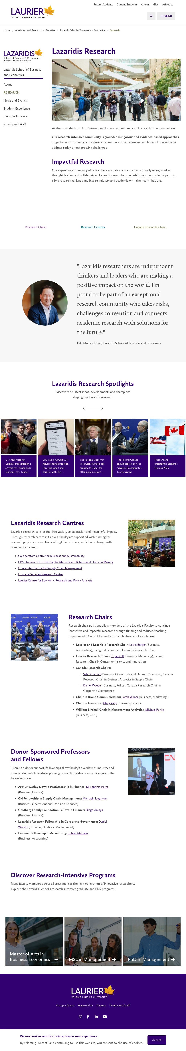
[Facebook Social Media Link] (89, 1022)
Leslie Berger (138, 645)
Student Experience (17, 108)
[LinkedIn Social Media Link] (97, 1022)
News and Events (15, 100)
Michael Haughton (95, 798)
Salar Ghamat (92, 674)
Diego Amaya (95, 810)
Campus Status (65, 1011)
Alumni (145, 4)
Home (7, 30)
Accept (156, 1040)
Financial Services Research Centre (41, 574)
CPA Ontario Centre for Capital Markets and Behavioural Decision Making (67, 562)
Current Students (127, 4)
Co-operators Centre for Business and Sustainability (52, 556)
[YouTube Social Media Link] (105, 1022)
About (8, 84)
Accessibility (85, 1011)
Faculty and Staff (15, 124)
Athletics (167, 4)
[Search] (149, 15)
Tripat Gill (117, 656)
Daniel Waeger (93, 685)
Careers (101, 1011)
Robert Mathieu (78, 833)
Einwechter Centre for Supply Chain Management (51, 568)
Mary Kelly (110, 703)
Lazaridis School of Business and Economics (82, 30)
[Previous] (84, 408)
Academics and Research (28, 30)
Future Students (103, 4)
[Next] (102, 408)
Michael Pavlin (155, 710)
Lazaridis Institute (16, 116)
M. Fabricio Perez (97, 787)
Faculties (50, 30)
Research (12, 92)
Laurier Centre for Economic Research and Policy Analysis (56, 580)
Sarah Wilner (130, 697)
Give (156, 4)
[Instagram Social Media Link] (81, 1022)
